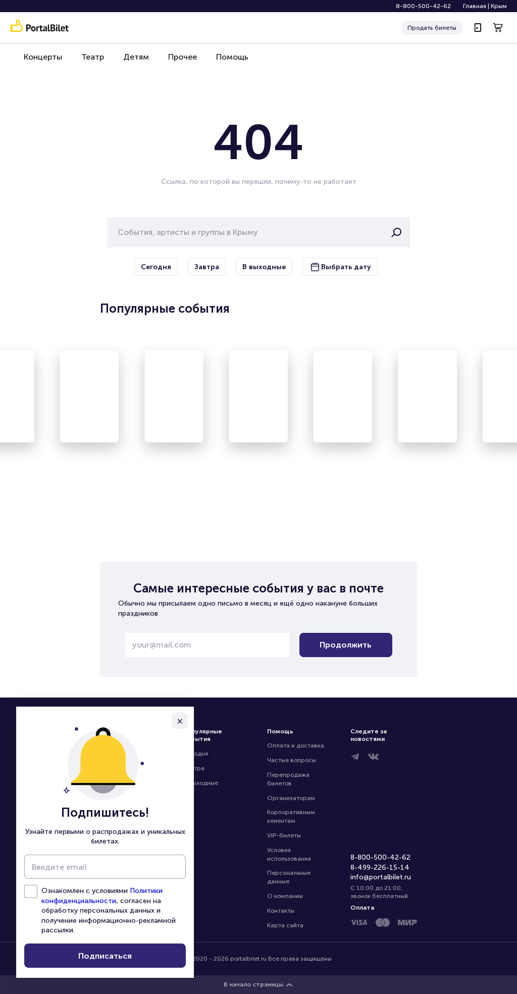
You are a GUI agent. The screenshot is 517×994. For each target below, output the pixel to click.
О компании (285, 896)
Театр (89, 61)
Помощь (223, 61)
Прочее (175, 61)
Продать (431, 28)
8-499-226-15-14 (379, 867)
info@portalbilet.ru (380, 877)
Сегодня (195, 753)
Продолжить (346, 645)
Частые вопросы (291, 760)
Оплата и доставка (295, 745)
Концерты (42, 61)
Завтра (193, 768)
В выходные (200, 782)
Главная (474, 6)
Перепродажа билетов (289, 779)
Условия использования (289, 854)
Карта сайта (285, 925)
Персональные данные (289, 877)
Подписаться (105, 956)
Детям (131, 61)
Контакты (280, 910)
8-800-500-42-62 (423, 6)
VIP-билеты (284, 835)
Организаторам (291, 798)
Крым (499, 6)
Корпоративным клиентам (292, 816)
